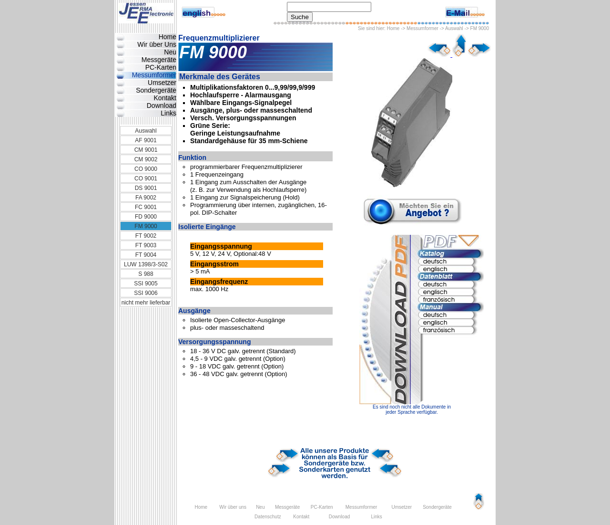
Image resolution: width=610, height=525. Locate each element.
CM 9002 (146, 159)
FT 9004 (145, 255)
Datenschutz (267, 516)
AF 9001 (145, 140)
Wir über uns (232, 507)
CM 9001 (146, 150)
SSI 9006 (145, 293)
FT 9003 (145, 245)
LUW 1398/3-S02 (146, 264)
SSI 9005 (145, 283)
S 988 (145, 274)
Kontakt (165, 98)
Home (393, 28)
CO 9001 (145, 178)
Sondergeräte (156, 90)
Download (161, 105)
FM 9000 (145, 226)
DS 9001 (146, 188)
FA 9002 (145, 197)
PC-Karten (160, 67)
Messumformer (422, 28)
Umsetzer (162, 82)
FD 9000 (146, 216)
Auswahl (454, 28)
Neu (170, 52)
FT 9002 (145, 235)
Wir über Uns (156, 44)
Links (168, 113)
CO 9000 (145, 169)
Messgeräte (159, 59)
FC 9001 (146, 207)
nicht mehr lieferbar (146, 302)
